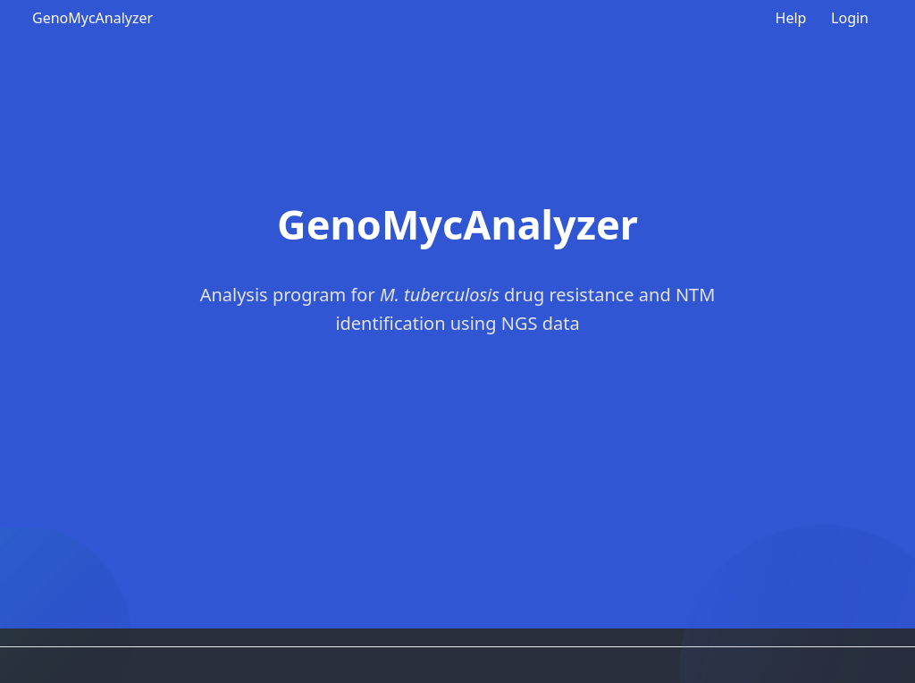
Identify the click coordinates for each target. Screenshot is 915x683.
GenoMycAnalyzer (92, 18)
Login (850, 18)
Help (791, 18)
